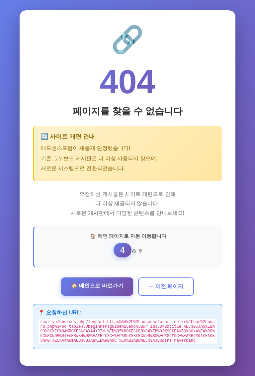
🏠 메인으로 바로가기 (97, 284)
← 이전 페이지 (166, 285)
